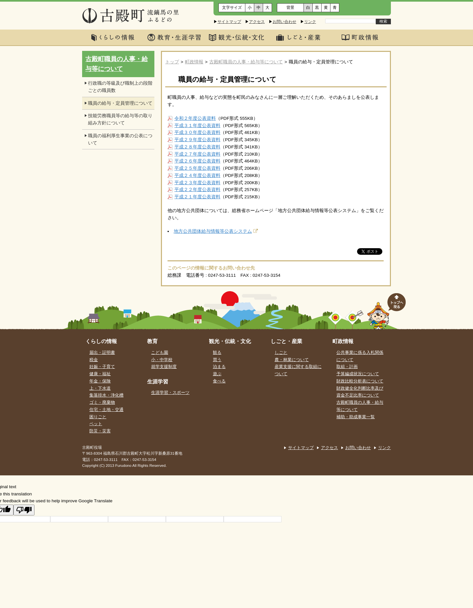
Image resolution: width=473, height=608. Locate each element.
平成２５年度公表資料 (197, 168)
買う (217, 360)
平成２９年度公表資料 (197, 139)
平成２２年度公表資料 (197, 189)
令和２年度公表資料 (195, 118)
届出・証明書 (102, 352)
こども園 (159, 352)
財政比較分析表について (359, 381)
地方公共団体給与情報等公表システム (213, 231)
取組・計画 (347, 366)
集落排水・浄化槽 (106, 395)
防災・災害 (100, 431)
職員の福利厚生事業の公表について (120, 139)
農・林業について (292, 360)
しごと (281, 352)
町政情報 (194, 61)
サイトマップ (229, 22)
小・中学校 (161, 360)
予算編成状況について (357, 374)
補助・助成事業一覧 (355, 417)
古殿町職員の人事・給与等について (246, 61)
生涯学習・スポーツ (170, 392)
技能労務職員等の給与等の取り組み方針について (120, 119)
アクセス (257, 22)
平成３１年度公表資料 (197, 125)
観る (217, 352)
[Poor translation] (23, 510)
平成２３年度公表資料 (197, 182)
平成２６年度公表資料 (197, 161)
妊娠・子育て (102, 366)
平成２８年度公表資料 (197, 146)
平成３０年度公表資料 (197, 132)
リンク (310, 22)
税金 (93, 360)
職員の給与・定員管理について (120, 103)
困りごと (97, 417)
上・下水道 (100, 388)
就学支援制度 (164, 366)
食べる (219, 381)
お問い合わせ (284, 22)
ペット (95, 424)
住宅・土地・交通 (106, 409)
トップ (172, 61)
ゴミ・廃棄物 (102, 402)
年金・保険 (100, 381)
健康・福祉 (100, 374)
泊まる (219, 366)
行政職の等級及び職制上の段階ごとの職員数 (120, 87)
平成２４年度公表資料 (197, 175)
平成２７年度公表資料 (197, 154)
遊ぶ (217, 374)
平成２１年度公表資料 (197, 196)
